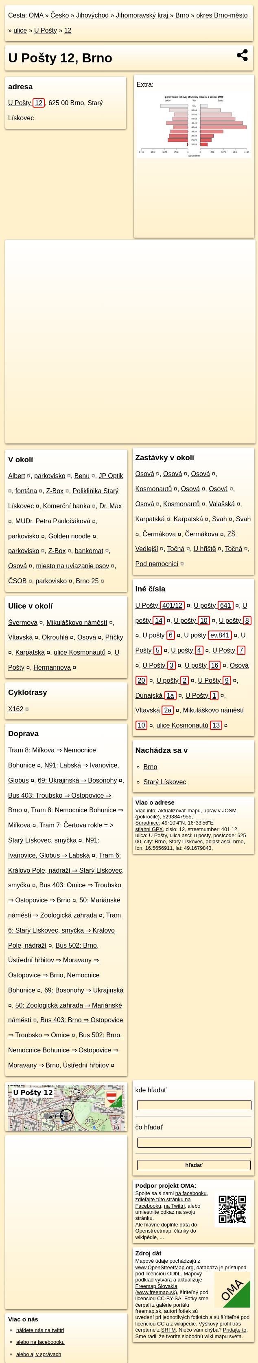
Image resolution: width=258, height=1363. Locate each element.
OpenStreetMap (115, 436)
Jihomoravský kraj (142, 15)
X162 (15, 709)
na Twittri (174, 1206)
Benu (82, 475)
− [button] (19, 266)
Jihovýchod (92, 15)
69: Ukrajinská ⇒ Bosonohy (77, 780)
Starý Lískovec (165, 782)
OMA (36, 15)
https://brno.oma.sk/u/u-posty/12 (219, 436)
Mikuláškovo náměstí (76, 622)
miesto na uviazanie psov (72, 565)
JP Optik (110, 475)
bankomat (89, 550)
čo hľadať (149, 1127)
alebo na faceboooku (40, 1342)
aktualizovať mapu (179, 810)
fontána (26, 490)
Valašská (222, 504)
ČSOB (17, 581)
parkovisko (49, 475)
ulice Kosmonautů (79, 652)
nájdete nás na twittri (40, 1330)
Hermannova (52, 667)
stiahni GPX (149, 829)
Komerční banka (66, 506)
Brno (182, 15)
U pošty (213, 605)
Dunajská (156, 695)
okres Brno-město (221, 15)
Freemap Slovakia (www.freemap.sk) (156, 1289)
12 (68, 30)
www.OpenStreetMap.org (165, 1267)
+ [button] (19, 253)
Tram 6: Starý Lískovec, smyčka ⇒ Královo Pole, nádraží (64, 930)
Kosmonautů (154, 488)
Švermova (22, 622)
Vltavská (20, 637)
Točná (176, 548)
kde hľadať (151, 1090)
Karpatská (30, 652)
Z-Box (54, 490)
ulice (20, 30)
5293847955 (176, 817)
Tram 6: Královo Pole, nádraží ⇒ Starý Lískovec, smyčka (66, 870)
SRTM (168, 1330)
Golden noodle (69, 536)
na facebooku (191, 1193)
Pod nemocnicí (157, 563)
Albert (16, 475)
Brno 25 (87, 581)
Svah (219, 519)
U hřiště (205, 548)
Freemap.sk (157, 436)
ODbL (174, 1273)
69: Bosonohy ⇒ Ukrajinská (83, 990)
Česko (59, 15)
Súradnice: (148, 823)
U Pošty (45, 30)
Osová (17, 565)
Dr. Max (110, 506)
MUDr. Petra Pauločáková (52, 521)
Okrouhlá (55, 637)
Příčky (114, 637)
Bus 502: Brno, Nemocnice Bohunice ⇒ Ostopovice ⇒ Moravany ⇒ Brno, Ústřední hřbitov (65, 1050)
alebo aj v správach (38, 1354)
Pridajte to (235, 1330)
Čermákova (159, 534)
